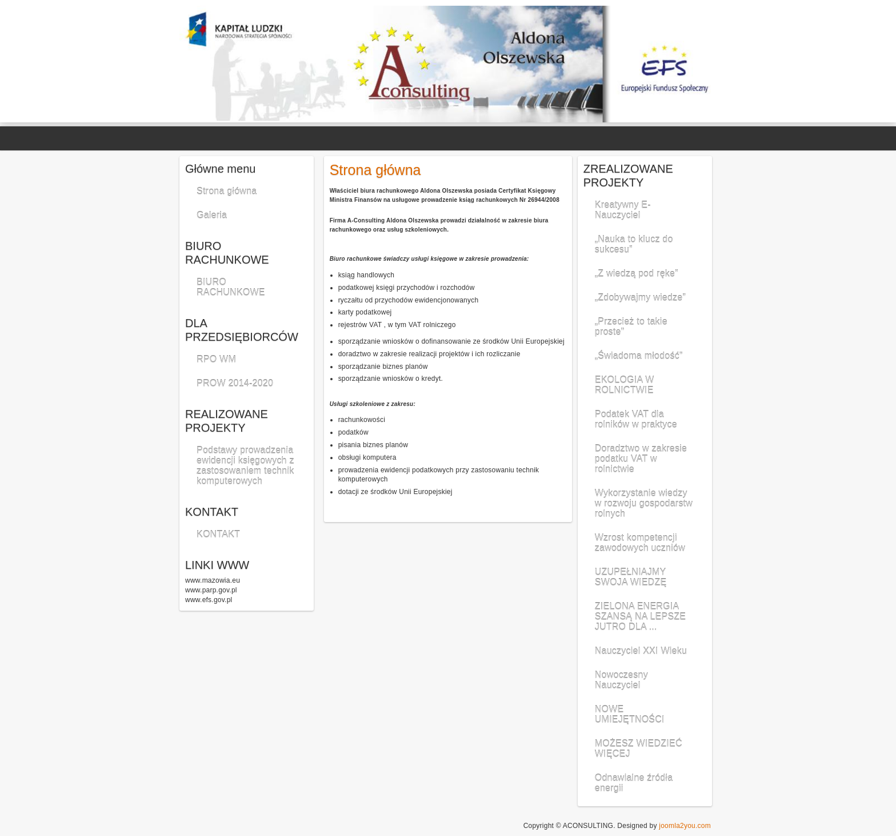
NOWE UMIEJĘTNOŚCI (630, 714)
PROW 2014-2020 (235, 383)
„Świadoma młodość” (639, 356)
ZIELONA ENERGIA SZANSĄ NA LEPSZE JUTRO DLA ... (640, 617)
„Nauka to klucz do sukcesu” (634, 244)
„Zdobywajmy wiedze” (640, 297)
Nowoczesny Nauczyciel (621, 680)
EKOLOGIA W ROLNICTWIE (624, 385)
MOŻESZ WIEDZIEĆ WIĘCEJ (638, 749)
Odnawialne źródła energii (634, 783)
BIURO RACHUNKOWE (231, 287)
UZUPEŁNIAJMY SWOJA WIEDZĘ (631, 577)
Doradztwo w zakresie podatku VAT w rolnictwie (641, 459)
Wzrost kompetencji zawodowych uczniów (640, 543)
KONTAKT (218, 534)
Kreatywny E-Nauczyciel (623, 210)
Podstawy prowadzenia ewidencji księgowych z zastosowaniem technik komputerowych (245, 465)
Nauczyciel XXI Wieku (641, 651)
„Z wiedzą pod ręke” (636, 273)
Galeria (212, 215)
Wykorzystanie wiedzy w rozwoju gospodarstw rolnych (644, 503)
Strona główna (227, 191)
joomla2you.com (685, 826)
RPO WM (216, 359)
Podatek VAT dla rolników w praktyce (636, 419)
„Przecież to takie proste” (631, 327)
